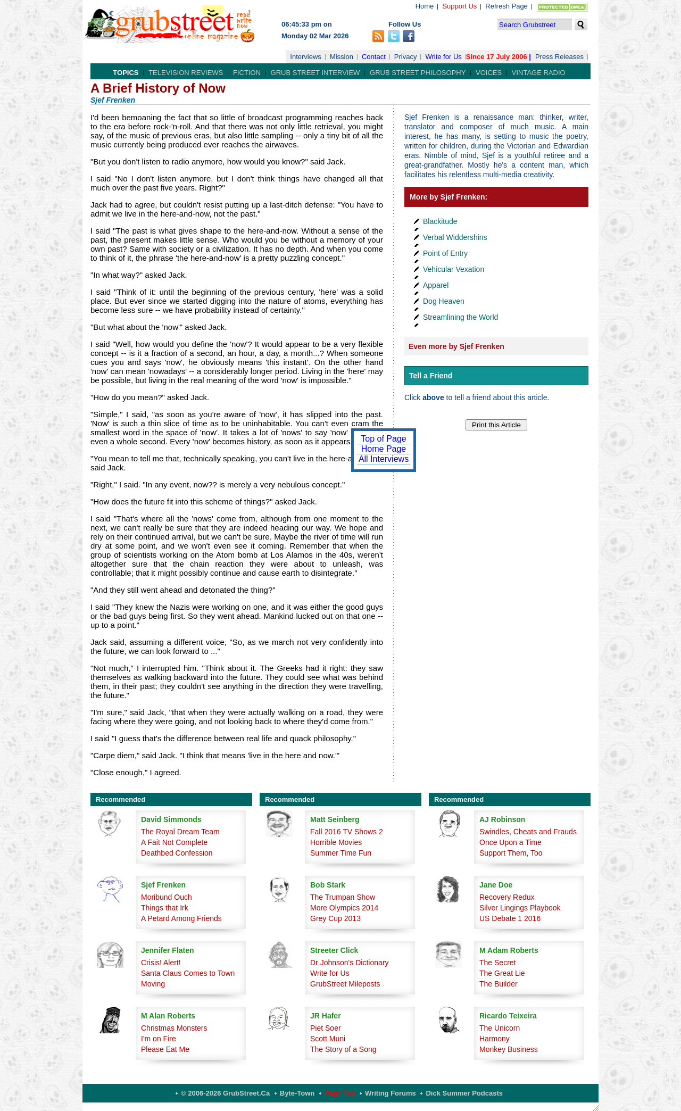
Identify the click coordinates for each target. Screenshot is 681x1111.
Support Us (459, 6)
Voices (489, 73)
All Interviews (384, 458)
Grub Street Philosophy (418, 73)
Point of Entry (445, 253)
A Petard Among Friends (181, 918)
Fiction (247, 73)
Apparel (436, 285)
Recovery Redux (507, 897)
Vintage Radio (539, 73)
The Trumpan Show (342, 897)
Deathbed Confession (177, 853)
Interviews (305, 57)
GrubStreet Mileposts (345, 984)
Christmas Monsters (174, 1028)
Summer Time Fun (340, 853)
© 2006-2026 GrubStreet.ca (225, 1093)
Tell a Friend (430, 375)
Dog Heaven (443, 301)
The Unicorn (499, 1028)
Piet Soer (325, 1028)
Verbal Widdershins (455, 237)
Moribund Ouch (166, 897)
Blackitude (440, 221)
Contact (374, 57)
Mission (341, 57)
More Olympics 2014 (344, 907)
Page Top (340, 1093)
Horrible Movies (336, 842)
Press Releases (559, 57)
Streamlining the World (460, 317)
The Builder (498, 984)
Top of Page (383, 438)
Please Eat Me (165, 1049)
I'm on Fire (158, 1038)
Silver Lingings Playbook (520, 907)
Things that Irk (164, 907)
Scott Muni (327, 1038)
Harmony (494, 1038)
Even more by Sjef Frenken (456, 346)
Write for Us (443, 57)
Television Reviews (185, 73)
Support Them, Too (511, 853)
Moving (153, 984)
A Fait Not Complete (174, 842)
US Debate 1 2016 (510, 918)
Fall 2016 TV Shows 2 (346, 831)
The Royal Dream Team (180, 831)
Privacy (405, 57)
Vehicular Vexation (453, 269)
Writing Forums (390, 1093)
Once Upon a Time (510, 842)
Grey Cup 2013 (335, 918)
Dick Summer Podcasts (464, 1093)
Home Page (383, 448)
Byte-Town (297, 1093)
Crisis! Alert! (161, 962)
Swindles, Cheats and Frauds (528, 831)
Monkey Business (508, 1049)
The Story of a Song (343, 1049)
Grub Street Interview (315, 73)
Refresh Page (506, 6)
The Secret (497, 962)
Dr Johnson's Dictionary (349, 962)
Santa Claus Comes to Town (188, 973)
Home (425, 6)
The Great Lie (502, 973)
